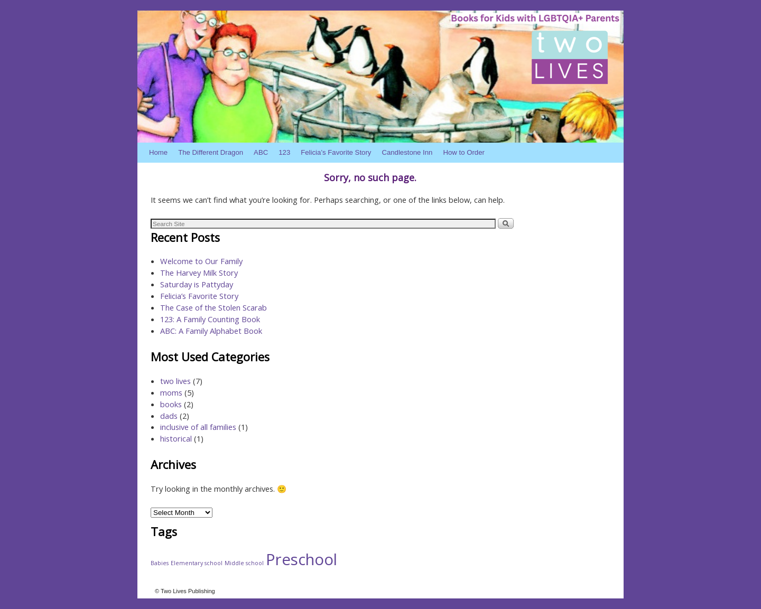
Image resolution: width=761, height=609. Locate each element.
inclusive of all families (198, 426)
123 (284, 152)
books (171, 404)
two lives (175, 381)
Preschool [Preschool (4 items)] (301, 559)
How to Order (463, 152)
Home (158, 152)
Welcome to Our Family (201, 261)
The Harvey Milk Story (199, 272)
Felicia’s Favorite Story (336, 152)
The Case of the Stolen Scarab (213, 307)
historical (176, 438)
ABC (261, 152)
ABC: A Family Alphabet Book (211, 330)
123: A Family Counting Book (210, 319)
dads (169, 415)
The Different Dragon (210, 152)
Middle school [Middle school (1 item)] (244, 563)
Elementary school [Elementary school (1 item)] (196, 563)
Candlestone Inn (407, 152)
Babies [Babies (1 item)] (160, 563)
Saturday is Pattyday (196, 284)
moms (171, 392)
